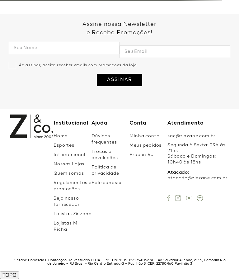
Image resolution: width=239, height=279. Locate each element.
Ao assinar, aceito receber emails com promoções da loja (78, 65)
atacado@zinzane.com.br (197, 178)
